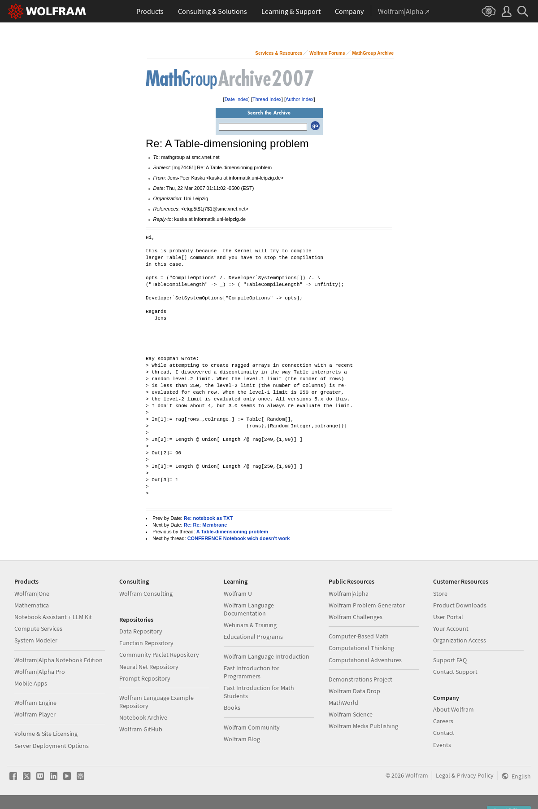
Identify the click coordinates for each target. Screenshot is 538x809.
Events (442, 745)
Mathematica (31, 605)
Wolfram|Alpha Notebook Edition (58, 660)
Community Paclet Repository (159, 655)
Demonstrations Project (360, 679)
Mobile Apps (30, 683)
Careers (443, 721)
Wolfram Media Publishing (363, 726)
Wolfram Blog (242, 739)
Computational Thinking (361, 648)
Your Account (451, 628)
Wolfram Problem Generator (367, 605)
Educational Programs (253, 637)
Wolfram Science (351, 714)
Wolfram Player (35, 714)
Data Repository (140, 631)
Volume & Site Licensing (46, 734)
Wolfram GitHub (140, 729)
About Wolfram (453, 709)
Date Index (236, 99)
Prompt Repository (144, 678)
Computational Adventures (365, 660)
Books (232, 707)
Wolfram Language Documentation (249, 609)
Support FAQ (450, 660)
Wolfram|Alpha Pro (39, 672)
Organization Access (459, 640)
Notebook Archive (143, 717)
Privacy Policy (475, 775)
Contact (443, 733)
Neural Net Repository (148, 667)
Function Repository (146, 643)
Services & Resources (278, 53)
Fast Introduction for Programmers (251, 672)
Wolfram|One (31, 593)
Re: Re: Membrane (205, 525)
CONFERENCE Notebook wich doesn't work (238, 538)
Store (440, 593)
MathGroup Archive (373, 53)
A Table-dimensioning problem (232, 531)
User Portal (448, 617)
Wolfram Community (252, 727)
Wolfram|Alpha (349, 593)
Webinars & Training (250, 625)
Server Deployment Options (51, 746)
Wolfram (416, 775)
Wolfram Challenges (355, 617)
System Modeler (35, 640)
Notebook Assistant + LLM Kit (53, 617)
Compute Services (38, 628)
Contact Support (455, 672)
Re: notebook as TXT (208, 518)
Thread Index (267, 99)
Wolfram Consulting (146, 593)
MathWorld (343, 703)
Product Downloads (459, 605)
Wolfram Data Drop (354, 691)
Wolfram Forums (327, 53)
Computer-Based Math (359, 636)
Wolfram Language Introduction (266, 656)
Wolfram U (238, 593)
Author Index (299, 99)
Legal (443, 775)
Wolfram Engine (35, 703)
